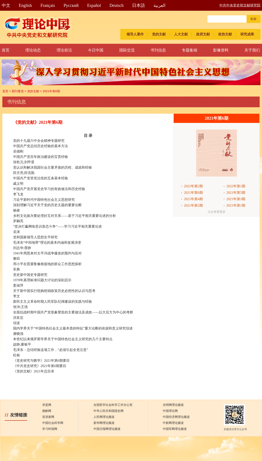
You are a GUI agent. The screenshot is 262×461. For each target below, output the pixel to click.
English (25, 5)
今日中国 (95, 50)
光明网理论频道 (173, 405)
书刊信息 (158, 50)
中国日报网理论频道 (106, 429)
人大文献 (181, 34)
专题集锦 (189, 50)
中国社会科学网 (52, 423)
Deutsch (117, 5)
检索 (253, 19)
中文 (6, 5)
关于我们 (252, 50)
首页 (5, 50)
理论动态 (33, 50)
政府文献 (203, 34)
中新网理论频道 (173, 423)
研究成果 (247, 34)
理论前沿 (64, 50)
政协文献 (225, 34)
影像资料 (221, 50)
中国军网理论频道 (175, 429)
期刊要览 (18, 91)
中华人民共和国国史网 (108, 411)
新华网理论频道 (103, 423)
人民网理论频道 (103, 417)
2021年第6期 (51, 91)
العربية (160, 5)
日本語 (138, 5)
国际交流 (127, 50)
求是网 (46, 405)
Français (48, 5)
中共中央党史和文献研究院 (239, 5)
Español (94, 5)
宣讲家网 (48, 417)
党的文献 (159, 34)
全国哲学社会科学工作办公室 (113, 405)
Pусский (70, 5)
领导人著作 (135, 34)
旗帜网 (46, 411)
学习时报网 (49, 429)
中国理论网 (170, 411)
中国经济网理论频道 (176, 417)
